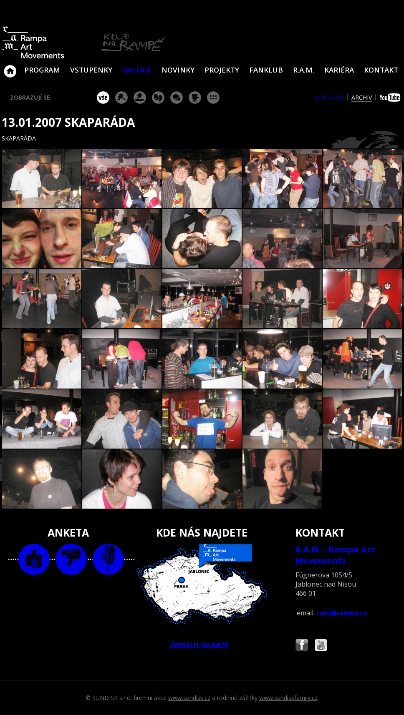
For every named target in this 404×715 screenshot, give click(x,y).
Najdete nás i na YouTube (321, 646)
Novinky (178, 70)
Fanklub (266, 70)
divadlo (158, 97)
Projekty (222, 70)
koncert (121, 97)
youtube (390, 97)
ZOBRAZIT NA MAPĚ (202, 596)
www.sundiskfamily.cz (288, 698)
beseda (176, 97)
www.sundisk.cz (189, 698)
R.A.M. (303, 70)
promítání (195, 97)
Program (42, 70)
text (108, 559)
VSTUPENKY (91, 70)
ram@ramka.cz (341, 612)
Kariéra (339, 70)
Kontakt (381, 70)
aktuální (329, 97)
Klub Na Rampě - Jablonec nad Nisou (10, 67)
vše (103, 97)
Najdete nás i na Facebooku (301, 646)
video (71, 559)
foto (34, 559)
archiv (361, 97)
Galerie (137, 70)
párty (139, 97)
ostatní (213, 97)
